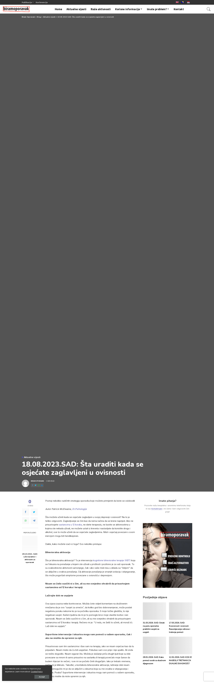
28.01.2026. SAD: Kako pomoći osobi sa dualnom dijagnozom (154, 660)
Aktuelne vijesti (32, 457)
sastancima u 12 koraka (70, 524)
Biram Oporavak (37, 481)
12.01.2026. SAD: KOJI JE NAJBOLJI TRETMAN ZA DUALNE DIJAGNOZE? (180, 660)
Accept (36, 676)
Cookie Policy (37, 671)
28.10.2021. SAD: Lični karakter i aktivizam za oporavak (30, 558)
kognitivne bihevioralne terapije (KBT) (112, 560)
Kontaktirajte (156, 509)
